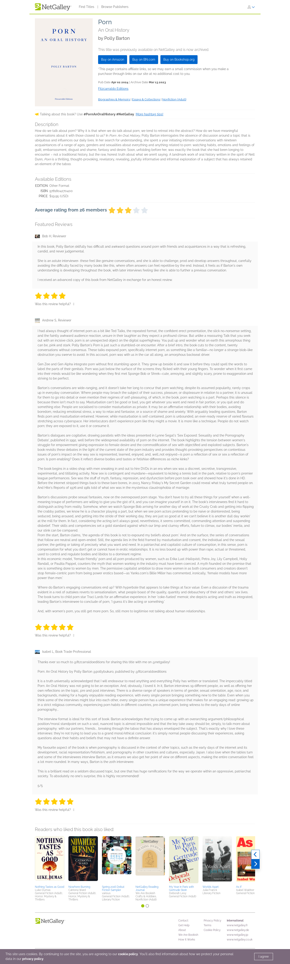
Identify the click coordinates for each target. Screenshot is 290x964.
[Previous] (255, 854)
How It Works (186, 939)
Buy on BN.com (143, 59)
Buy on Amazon (112, 59)
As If (239, 886)
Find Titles (86, 7)
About (182, 930)
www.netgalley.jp (237, 934)
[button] (49, 860)
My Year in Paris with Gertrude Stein (181, 888)
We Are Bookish (188, 934)
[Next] (255, 864)
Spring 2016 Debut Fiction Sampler (113, 888)
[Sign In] (251, 7)
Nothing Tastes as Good (49, 886)
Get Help (183, 925)
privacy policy (33, 959)
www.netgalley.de (238, 930)
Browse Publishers (114, 7)
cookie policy (128, 954)
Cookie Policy (212, 930)
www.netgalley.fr (237, 925)
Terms (207, 925)
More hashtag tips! (149, 114)
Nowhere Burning (79, 886)
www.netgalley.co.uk (239, 939)
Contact (183, 920)
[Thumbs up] (73, 304)
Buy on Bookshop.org (179, 59)
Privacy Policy (212, 920)
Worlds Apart (211, 886)
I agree (264, 956)
